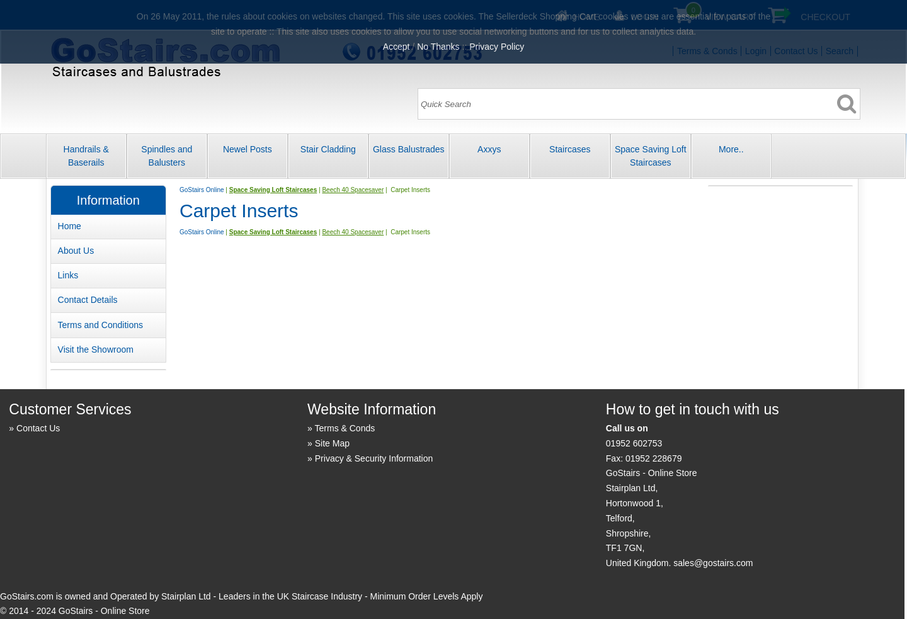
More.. (731, 149)
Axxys (489, 149)
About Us (76, 251)
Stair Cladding (328, 149)
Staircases (569, 149)
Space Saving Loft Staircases (651, 156)
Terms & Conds (345, 428)
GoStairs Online (202, 189)
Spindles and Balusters (166, 156)
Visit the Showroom (96, 349)
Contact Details (88, 300)
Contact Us (38, 428)
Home (69, 226)
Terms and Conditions (100, 325)
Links (68, 275)
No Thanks (438, 47)
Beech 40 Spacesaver (353, 189)
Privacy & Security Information (374, 458)
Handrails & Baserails (86, 156)
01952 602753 (634, 443)
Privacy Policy (496, 47)
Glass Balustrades (409, 149)
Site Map (332, 443)
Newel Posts (247, 149)
